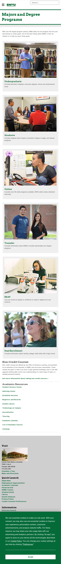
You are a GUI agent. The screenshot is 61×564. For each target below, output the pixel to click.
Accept (30, 557)
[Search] (44, 3)
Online (8, 189)
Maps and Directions (10, 473)
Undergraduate (13, 81)
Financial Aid (7, 488)
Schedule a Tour (8, 471)
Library (5, 494)
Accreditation (7, 412)
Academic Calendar (10, 421)
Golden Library (8, 404)
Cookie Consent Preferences (14, 501)
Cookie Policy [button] (16, 541)
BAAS (7, 297)
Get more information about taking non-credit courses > (25, 378)
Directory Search (9, 510)
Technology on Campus (11, 408)
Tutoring (5, 416)
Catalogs (6, 429)
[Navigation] (3, 5)
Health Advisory (8, 497)
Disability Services (10, 395)
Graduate (9, 135)
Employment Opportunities (13, 483)
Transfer (9, 243)
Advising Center (8, 391)
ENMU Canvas (7, 490)
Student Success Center (12, 387)
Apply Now (6, 481)
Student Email (8, 492)
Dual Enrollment (13, 351)
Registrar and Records (11, 400)
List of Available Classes (12, 425)
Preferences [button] (28, 544)
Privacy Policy (8, 499)
